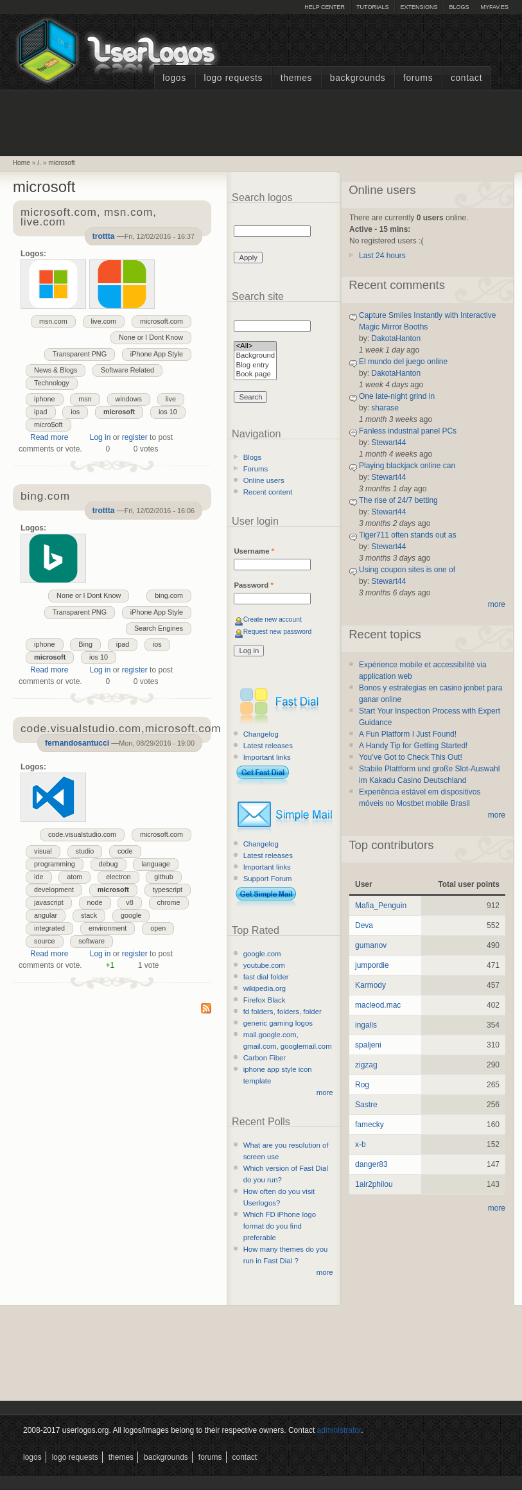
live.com (104, 321)
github (163, 877)
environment (107, 928)
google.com (262, 954)
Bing (85, 644)
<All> (255, 346)
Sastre (366, 1104)
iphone (44, 399)
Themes (296, 78)
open (158, 928)
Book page (255, 375)
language (155, 864)
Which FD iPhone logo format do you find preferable (279, 1226)
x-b (360, 1144)
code (124, 851)
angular (45, 915)
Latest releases (268, 745)
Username (254, 551)
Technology (51, 383)
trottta (103, 236)
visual (43, 851)
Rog (362, 1084)
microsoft (61, 162)
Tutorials (372, 7)
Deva (364, 925)
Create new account (272, 619)
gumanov (371, 945)
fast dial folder (266, 977)
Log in (100, 437)
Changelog (261, 734)
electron (118, 877)
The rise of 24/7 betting (398, 500)
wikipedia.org (264, 988)
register (135, 437)
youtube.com (264, 965)
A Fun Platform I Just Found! (408, 734)
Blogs (459, 7)
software (91, 941)
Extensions (418, 7)
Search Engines (158, 628)
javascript (49, 902)
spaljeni (368, 1044)
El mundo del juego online (403, 361)
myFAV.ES (494, 7)
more (325, 1092)
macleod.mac (378, 1005)
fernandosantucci (77, 743)
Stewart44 (388, 442)
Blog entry (255, 366)
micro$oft (48, 424)
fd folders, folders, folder (282, 1011)
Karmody (370, 985)
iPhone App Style (156, 354)
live (171, 399)
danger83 (371, 1164)
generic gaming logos (278, 1023)
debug (108, 864)
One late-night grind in (397, 396)
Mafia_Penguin (380, 905)
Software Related (127, 370)
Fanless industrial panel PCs (408, 430)
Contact (466, 78)
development (54, 889)
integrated (49, 928)
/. (39, 162)
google (131, 915)
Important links (267, 757)
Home (21, 162)
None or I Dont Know (151, 337)
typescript (167, 889)
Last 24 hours (382, 255)
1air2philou (374, 1184)
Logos (174, 78)
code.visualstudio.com (82, 834)
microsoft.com (161, 321)
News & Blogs (55, 370)
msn (84, 399)
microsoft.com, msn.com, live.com (89, 217)
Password (253, 585)
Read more (49, 437)
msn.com (53, 321)
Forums (418, 78)
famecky (369, 1124)
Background (255, 356)
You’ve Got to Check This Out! (410, 757)
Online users (263, 480)
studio (85, 851)
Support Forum (267, 878)
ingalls (366, 1025)
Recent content (268, 492)
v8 (129, 902)
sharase (385, 407)
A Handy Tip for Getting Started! (413, 745)
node (95, 902)
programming (54, 864)
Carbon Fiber (264, 1058)
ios (75, 412)
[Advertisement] (261, 121)
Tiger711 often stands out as (408, 534)
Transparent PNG (80, 354)
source (44, 941)
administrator (339, 1430)
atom (74, 877)
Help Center (324, 7)
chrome (168, 902)
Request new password (277, 631)
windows (129, 399)
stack (89, 915)
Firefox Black (264, 1000)
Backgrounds (358, 78)
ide (38, 877)
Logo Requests (233, 78)
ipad (40, 412)
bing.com (169, 595)
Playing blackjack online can (407, 465)
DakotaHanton (396, 338)
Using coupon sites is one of (407, 569)
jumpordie (372, 965)
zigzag (366, 1064)
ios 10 (168, 412)
